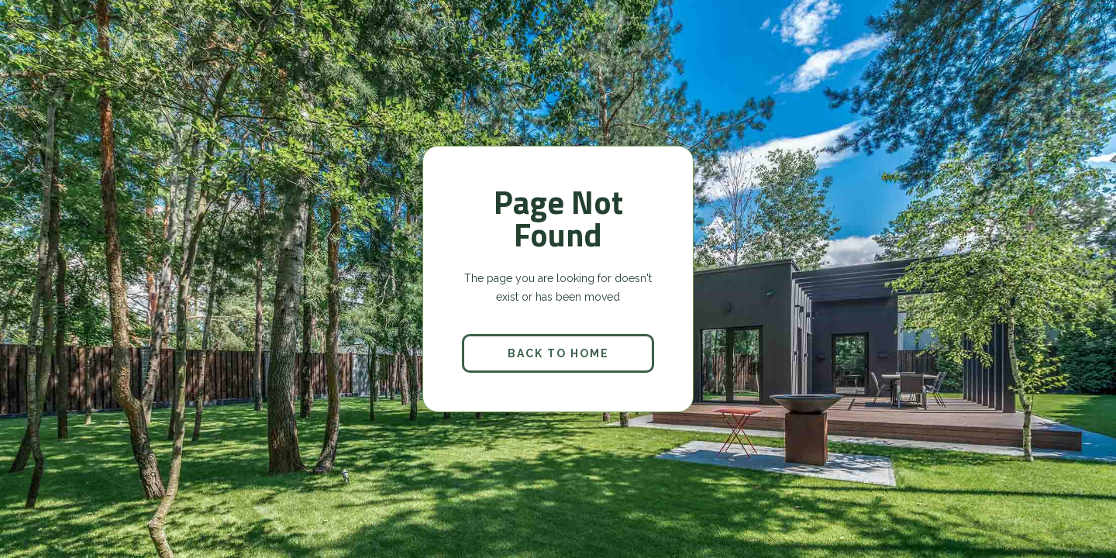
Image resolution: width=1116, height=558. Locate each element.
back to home (558, 353)
